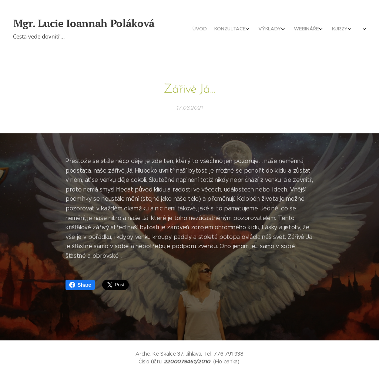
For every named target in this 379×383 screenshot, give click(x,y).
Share (80, 285)
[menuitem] (302, 29)
